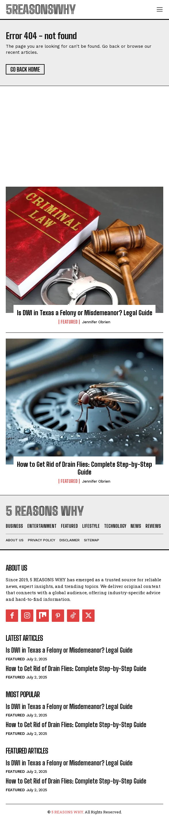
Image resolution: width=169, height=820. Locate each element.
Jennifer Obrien (96, 322)
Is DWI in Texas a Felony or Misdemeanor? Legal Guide (84, 313)
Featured (69, 322)
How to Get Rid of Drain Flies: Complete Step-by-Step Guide (84, 468)
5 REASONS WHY (67, 812)
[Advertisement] (84, 143)
